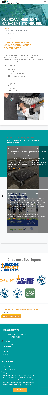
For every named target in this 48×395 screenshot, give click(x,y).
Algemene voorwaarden (9, 369)
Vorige (7, 38)
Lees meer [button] (27, 385)
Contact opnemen (11, 316)
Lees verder (14, 169)
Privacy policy (6, 366)
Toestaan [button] (20, 389)
